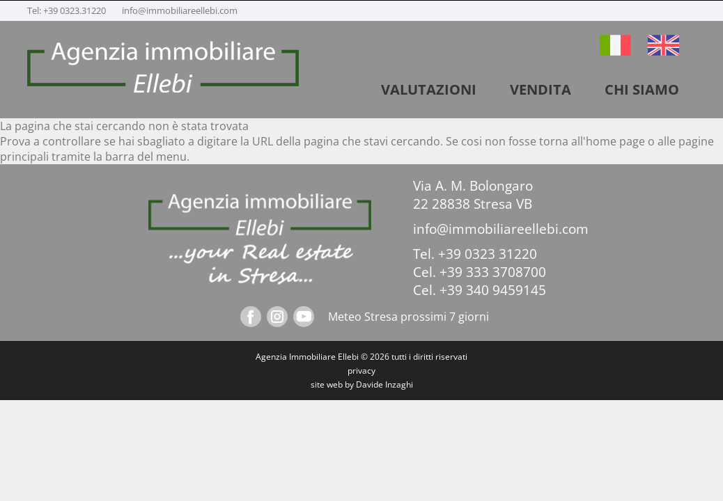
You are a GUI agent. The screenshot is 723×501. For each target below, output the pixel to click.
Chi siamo (642, 89)
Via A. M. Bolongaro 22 (473, 195)
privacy (361, 370)
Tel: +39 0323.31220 (67, 10)
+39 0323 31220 (487, 254)
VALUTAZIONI (428, 89)
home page (615, 141)
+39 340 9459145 (493, 290)
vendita (540, 89)
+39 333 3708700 (493, 272)
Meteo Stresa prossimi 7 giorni (408, 316)
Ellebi (348, 357)
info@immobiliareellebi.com (180, 10)
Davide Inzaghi (384, 384)
